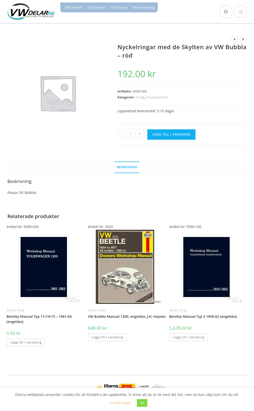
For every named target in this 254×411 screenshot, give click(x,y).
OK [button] (142, 403)
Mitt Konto (73, 7)
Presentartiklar (157, 97)
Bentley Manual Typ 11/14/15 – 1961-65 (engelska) (39, 319)
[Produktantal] (130, 133)
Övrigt (140, 97)
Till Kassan (118, 7)
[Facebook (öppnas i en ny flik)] (225, 11)
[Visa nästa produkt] (243, 39)
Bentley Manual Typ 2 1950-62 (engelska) (203, 316)
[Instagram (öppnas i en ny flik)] (240, 11)
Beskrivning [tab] (127, 167)
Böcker (10, 310)
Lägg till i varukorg (171, 134)
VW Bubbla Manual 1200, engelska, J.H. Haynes (127, 316)
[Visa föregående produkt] (234, 39)
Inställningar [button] (120, 402)
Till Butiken (96, 7)
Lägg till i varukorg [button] (25, 342)
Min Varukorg (143, 7)
